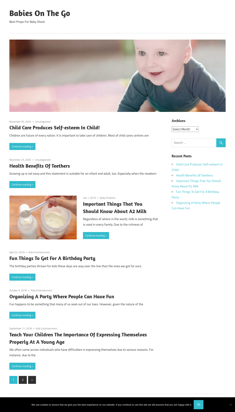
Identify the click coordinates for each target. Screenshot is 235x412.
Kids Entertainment (39, 252)
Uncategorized (42, 121)
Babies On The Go (39, 13)
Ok (198, 404)
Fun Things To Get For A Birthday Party (52, 258)
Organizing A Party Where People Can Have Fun (61, 296)
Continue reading (21, 146)
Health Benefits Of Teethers (39, 165)
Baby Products (107, 198)
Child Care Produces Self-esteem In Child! (54, 127)
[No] (230, 404)
